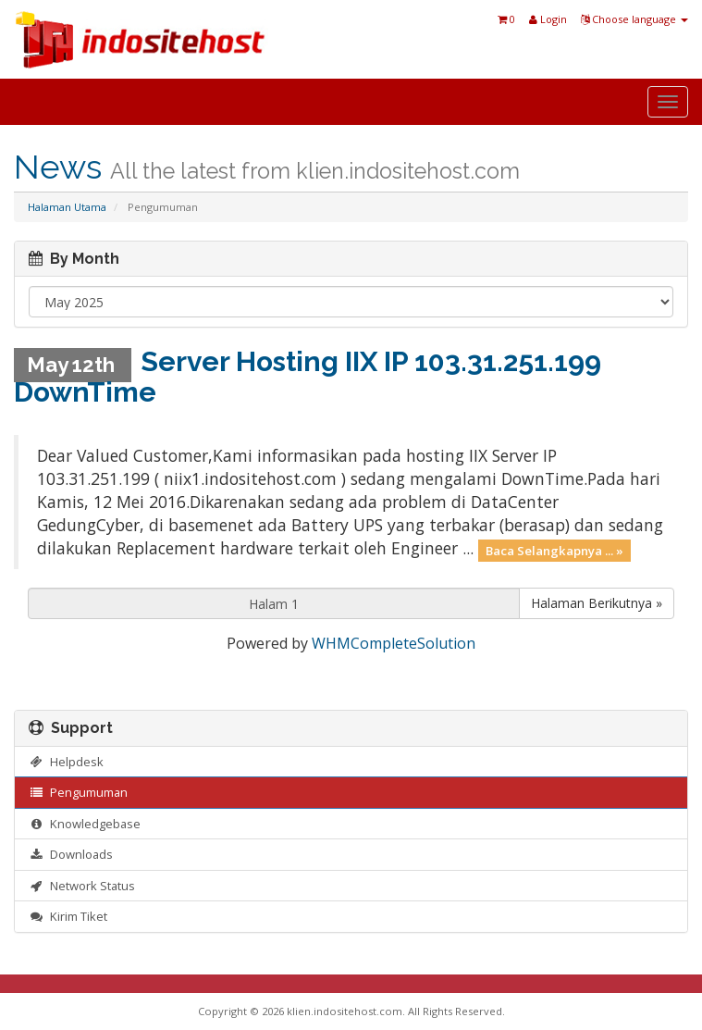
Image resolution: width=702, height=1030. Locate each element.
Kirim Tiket (68, 916)
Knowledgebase (85, 823)
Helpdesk (66, 761)
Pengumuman (78, 792)
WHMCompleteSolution (393, 643)
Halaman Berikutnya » (596, 603)
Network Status (82, 885)
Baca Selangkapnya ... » (554, 549)
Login (548, 19)
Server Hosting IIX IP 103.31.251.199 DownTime (307, 376)
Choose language (634, 19)
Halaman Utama (67, 207)
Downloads (71, 854)
